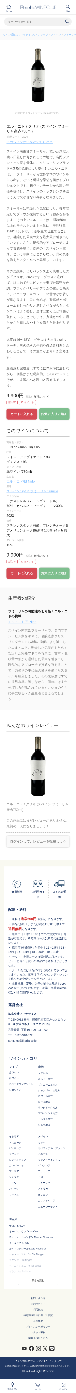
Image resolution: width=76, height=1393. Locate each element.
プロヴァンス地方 (48, 1113)
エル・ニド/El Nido (20, 481)
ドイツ (12, 1183)
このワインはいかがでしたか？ (29, 142)
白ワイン (14, 1078)
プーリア (14, 1171)
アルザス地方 (45, 1119)
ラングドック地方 (48, 1107)
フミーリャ (44, 1182)
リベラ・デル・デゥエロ (51, 1148)
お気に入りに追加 (54, 414)
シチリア (14, 1176)
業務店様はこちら (38, 1338)
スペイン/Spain (18, 491)
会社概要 (38, 1321)
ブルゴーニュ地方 (48, 1084)
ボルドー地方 (45, 1079)
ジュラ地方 (44, 1124)
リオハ (41, 1142)
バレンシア (44, 1165)
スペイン (56, 34)
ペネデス (43, 1154)
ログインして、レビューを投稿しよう (38, 841)
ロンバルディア (17, 1159)
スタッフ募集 (38, 1332)
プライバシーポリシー (38, 1326)
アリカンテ (44, 1171)
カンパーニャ (16, 1165)
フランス (43, 1073)
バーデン (14, 1189)
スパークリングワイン (21, 1084)
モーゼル (14, 1194)
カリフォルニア (46, 1200)
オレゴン (43, 1194)
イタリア (14, 1136)
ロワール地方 (45, 1096)
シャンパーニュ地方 (49, 1090)
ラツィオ (14, 1154)
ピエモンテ (15, 1148)
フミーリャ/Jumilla (44, 491)
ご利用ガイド (38, 1303)
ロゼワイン (15, 1089)
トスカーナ (15, 1142)
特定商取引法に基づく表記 (38, 1315)
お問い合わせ (38, 1298)
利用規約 (38, 1309)
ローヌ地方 (44, 1101)
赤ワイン (14, 1072)
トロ (40, 1176)
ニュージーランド (48, 1206)
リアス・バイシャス (49, 1159)
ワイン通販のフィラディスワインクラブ (25, 34)
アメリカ (43, 1188)
